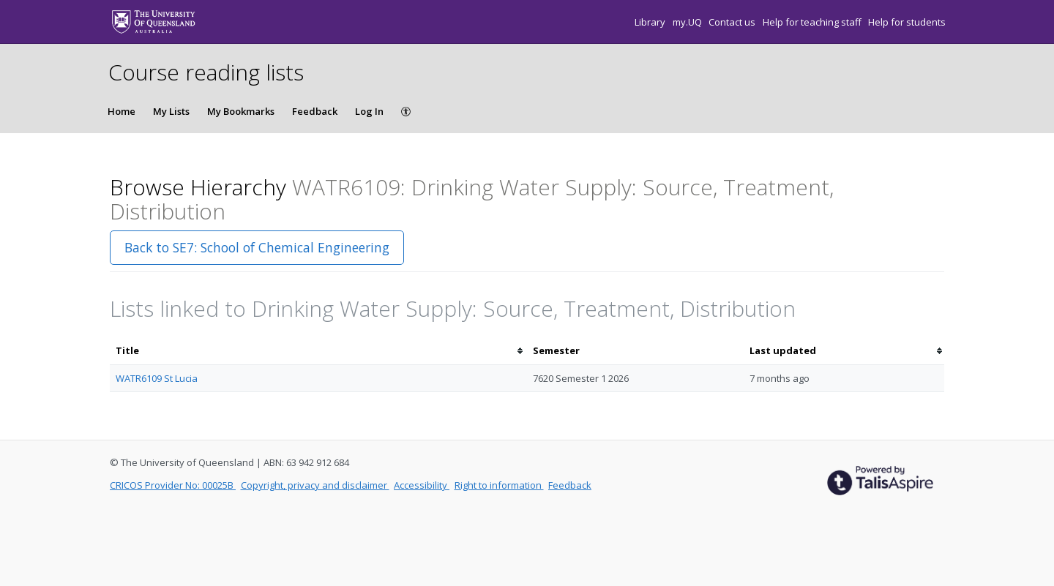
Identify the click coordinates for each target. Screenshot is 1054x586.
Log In (369, 111)
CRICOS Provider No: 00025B (173, 485)
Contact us (733, 22)
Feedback (314, 111)
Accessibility (421, 485)
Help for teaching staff (813, 22)
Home (121, 111)
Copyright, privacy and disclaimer (315, 485)
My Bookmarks (240, 111)
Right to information (499, 485)
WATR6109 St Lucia (157, 378)
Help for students (907, 22)
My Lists (171, 111)
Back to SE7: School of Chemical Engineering (256, 247)
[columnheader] (318, 350)
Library (651, 22)
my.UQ (688, 22)
